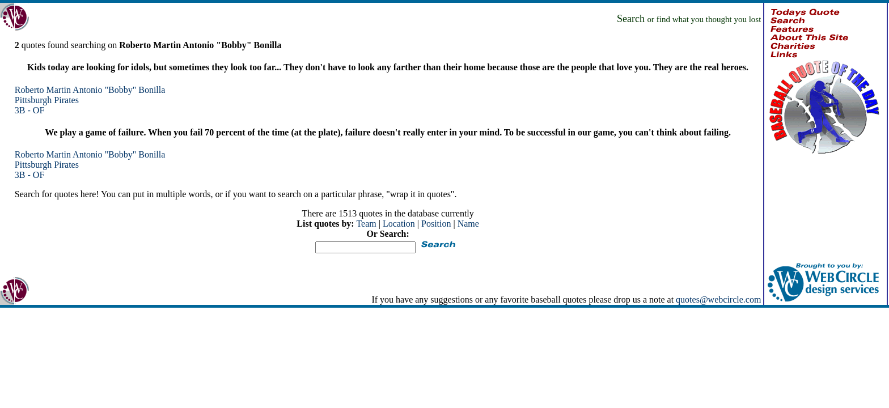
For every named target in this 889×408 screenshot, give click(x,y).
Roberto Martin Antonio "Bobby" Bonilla (90, 90)
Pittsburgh (33, 100)
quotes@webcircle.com (718, 299)
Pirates (66, 100)
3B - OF (29, 110)
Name (468, 223)
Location (399, 223)
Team (366, 223)
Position (436, 223)
